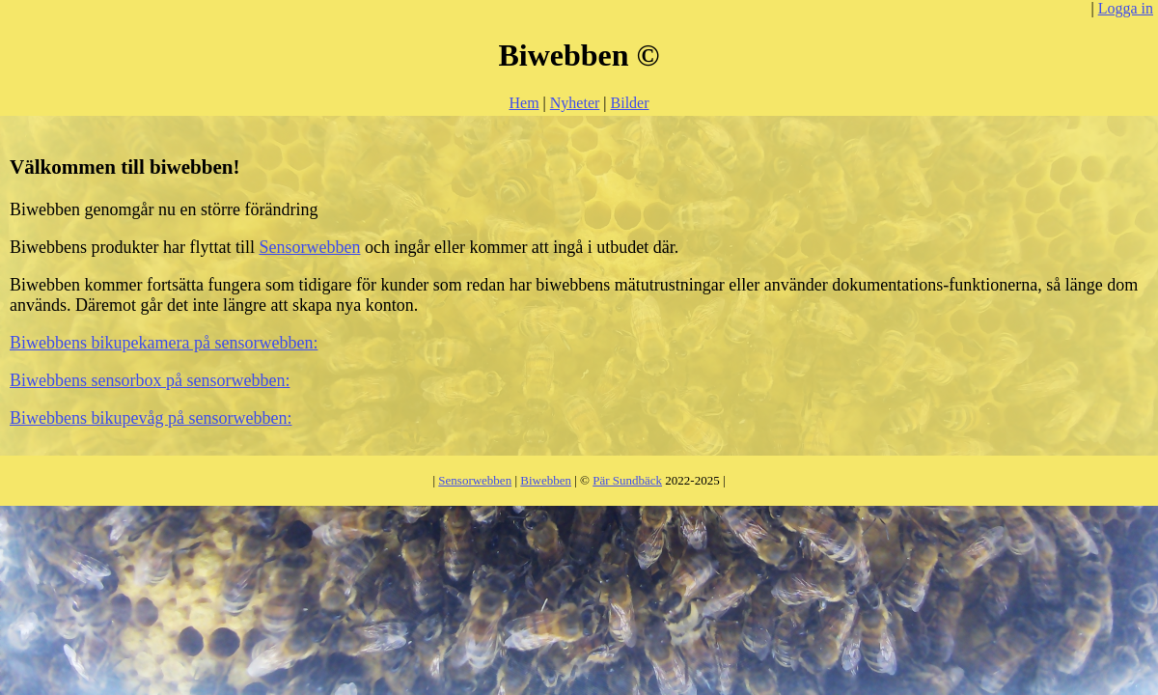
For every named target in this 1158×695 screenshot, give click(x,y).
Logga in (1125, 8)
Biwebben (545, 480)
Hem (523, 103)
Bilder (630, 103)
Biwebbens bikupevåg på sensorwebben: (150, 418)
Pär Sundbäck (627, 480)
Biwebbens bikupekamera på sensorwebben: (163, 342)
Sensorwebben (309, 247)
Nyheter (575, 103)
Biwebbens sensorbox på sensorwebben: (150, 380)
